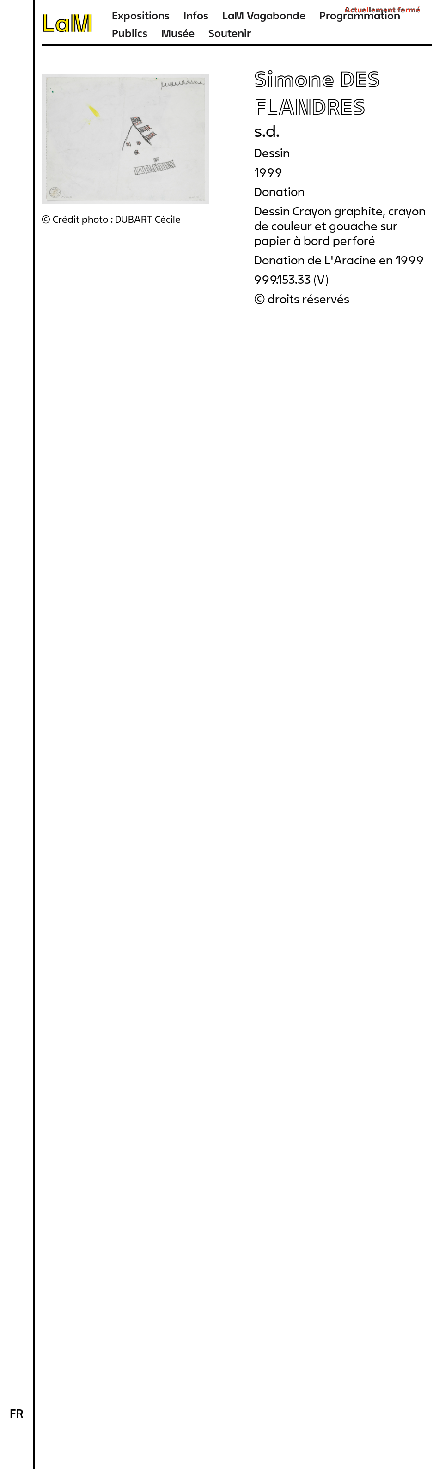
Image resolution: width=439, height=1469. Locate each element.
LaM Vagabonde (263, 15)
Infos (195, 15)
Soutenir (229, 33)
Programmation (359, 15)
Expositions (141, 15)
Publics (129, 33)
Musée (178, 33)
